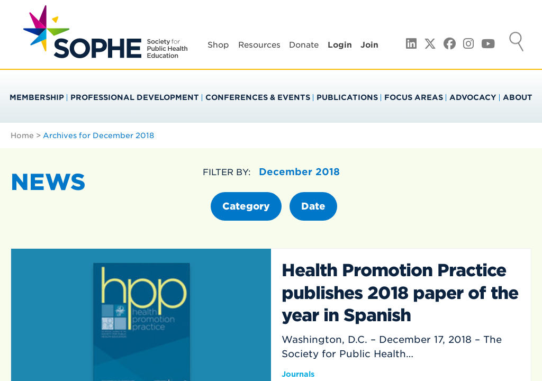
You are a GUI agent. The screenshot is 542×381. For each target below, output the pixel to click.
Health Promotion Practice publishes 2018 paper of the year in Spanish (400, 292)
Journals (298, 374)
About (517, 97)
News (48, 182)
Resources (259, 45)
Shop (218, 45)
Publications (347, 97)
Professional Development (134, 97)
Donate (304, 45)
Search (516, 43)
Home (22, 135)
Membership (37, 97)
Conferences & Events (257, 97)
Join (369, 45)
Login (340, 45)
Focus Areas (413, 97)
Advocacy (472, 97)
